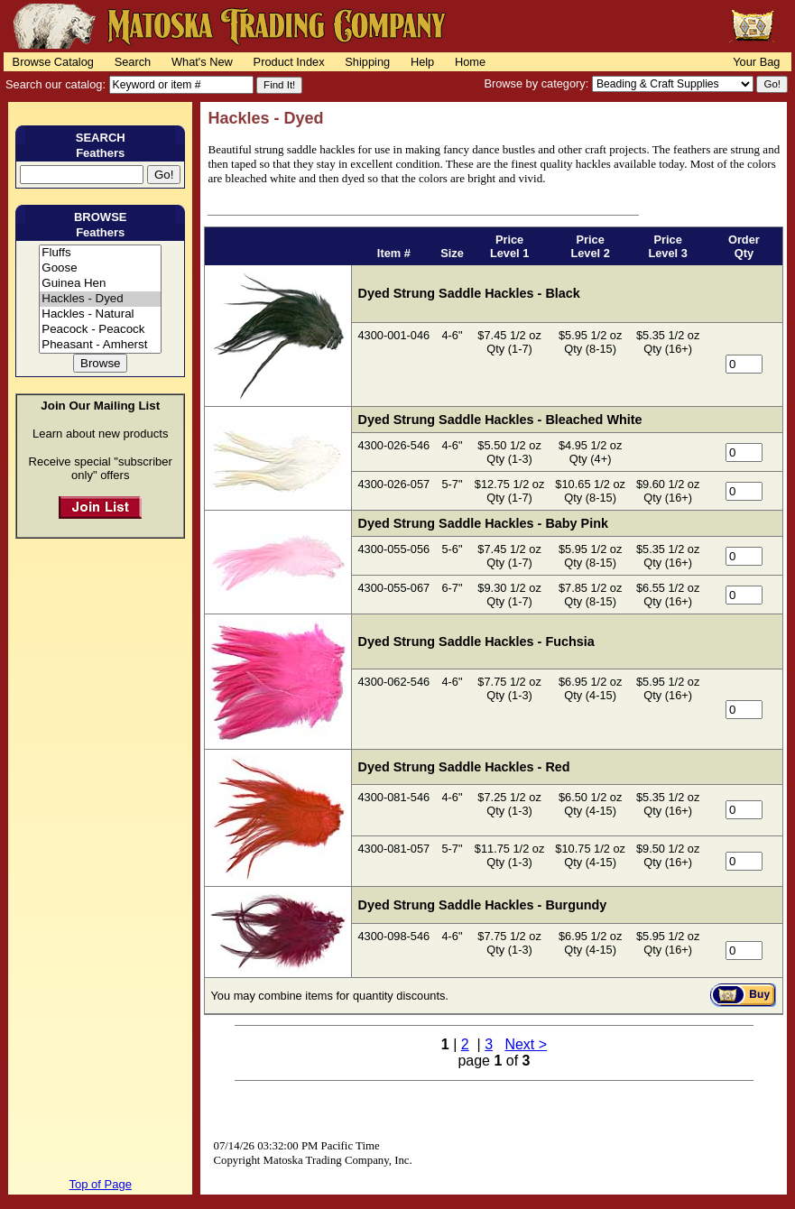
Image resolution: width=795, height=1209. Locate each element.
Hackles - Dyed (100, 299)
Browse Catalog (53, 62)
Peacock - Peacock (100, 329)
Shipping (367, 62)
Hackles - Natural (100, 314)
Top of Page (100, 1184)
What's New (202, 62)
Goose (100, 268)
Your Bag (756, 62)
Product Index (289, 62)
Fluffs (100, 253)
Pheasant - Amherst (100, 345)
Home (470, 62)
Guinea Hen (100, 283)
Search (133, 62)
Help (422, 62)
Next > (525, 1044)
